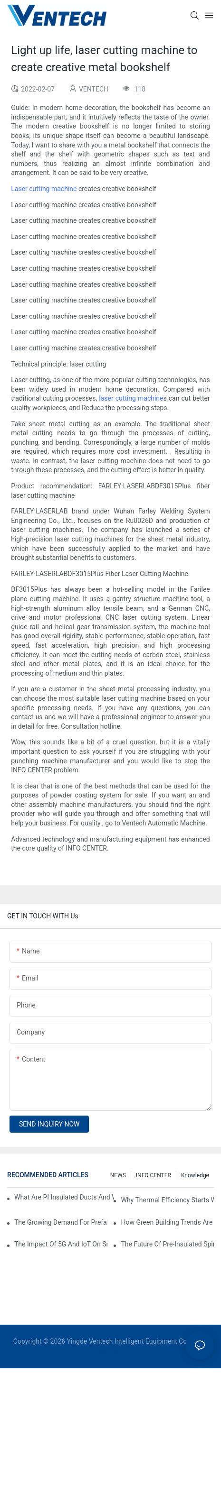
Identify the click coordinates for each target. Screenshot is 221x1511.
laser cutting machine (131, 398)
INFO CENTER (153, 1175)
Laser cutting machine (44, 188)
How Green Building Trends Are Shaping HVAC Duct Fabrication (167, 1222)
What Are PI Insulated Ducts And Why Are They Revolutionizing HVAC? (64, 1197)
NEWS (118, 1175)
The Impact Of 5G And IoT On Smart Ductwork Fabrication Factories (60, 1244)
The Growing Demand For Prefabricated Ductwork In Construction (60, 1222)
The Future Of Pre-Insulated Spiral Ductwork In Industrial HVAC (167, 1244)
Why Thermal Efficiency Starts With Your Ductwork (167, 1200)
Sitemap (110, 1351)
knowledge (195, 1175)
